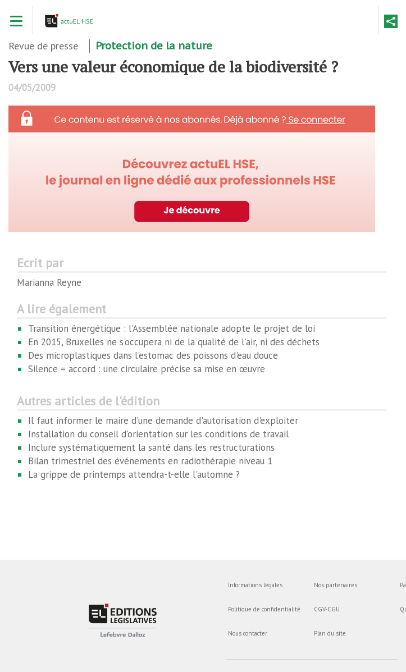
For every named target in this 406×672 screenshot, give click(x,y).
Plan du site (330, 633)
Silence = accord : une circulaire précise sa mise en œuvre (146, 369)
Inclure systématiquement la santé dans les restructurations (151, 447)
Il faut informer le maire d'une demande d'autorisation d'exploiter (163, 420)
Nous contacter (247, 633)
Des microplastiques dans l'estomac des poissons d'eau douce (153, 355)
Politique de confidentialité (264, 609)
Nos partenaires (335, 585)
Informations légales (255, 585)
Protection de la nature (153, 45)
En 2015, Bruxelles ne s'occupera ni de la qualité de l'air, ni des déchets (174, 342)
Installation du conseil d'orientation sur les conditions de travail (158, 434)
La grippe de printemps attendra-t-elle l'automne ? (134, 474)
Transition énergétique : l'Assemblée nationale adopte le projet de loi (171, 328)
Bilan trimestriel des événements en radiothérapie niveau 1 (150, 461)
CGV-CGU (327, 609)
